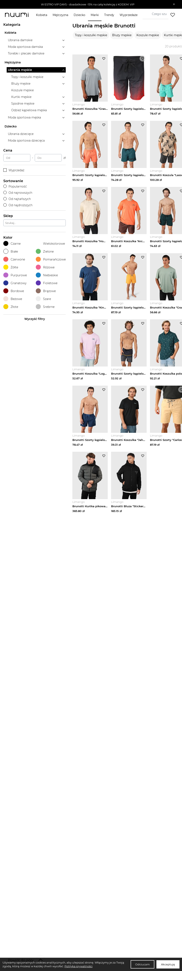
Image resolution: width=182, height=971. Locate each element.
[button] (88, 4)
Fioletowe (46, 283)
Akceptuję (168, 964)
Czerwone (14, 259)
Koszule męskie (147, 35)
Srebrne (45, 306)
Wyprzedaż (13, 170)
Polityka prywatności (78, 966)
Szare (43, 298)
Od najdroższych (17, 205)
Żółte (10, 267)
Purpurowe (15, 275)
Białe (10, 251)
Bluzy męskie (121, 35)
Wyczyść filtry (34, 319)
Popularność (15, 186)
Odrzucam (142, 964)
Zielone (45, 251)
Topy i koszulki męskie (91, 35)
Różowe (45, 267)
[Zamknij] (174, 4)
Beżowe (12, 298)
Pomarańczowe (51, 259)
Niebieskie (47, 275)
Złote (10, 306)
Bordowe (13, 291)
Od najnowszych (17, 193)
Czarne (12, 243)
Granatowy (14, 283)
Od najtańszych (17, 199)
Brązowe (46, 291)
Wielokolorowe (50, 243)
